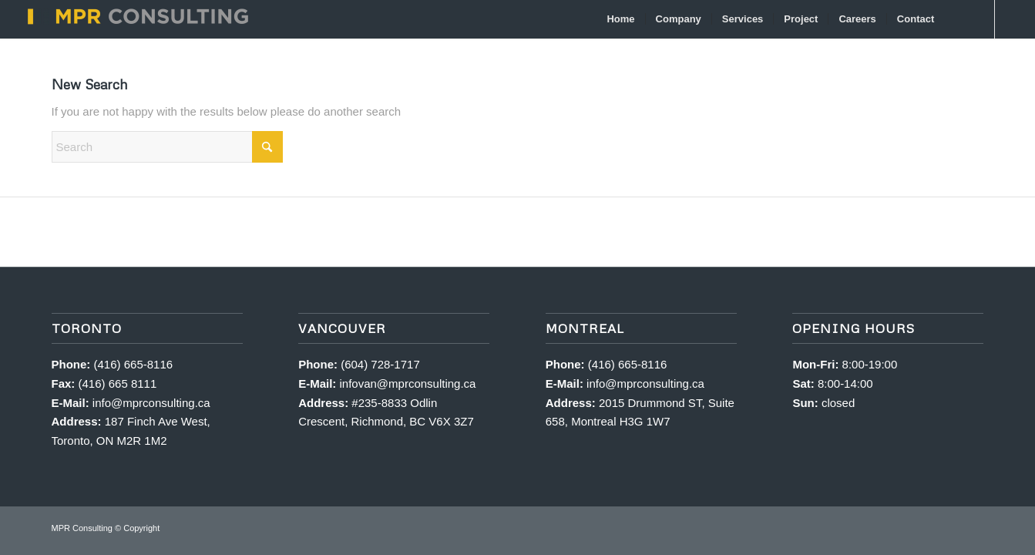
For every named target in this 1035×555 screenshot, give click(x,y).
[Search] (960, 19)
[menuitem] (621, 19)
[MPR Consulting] (136, 19)
